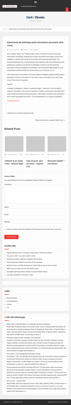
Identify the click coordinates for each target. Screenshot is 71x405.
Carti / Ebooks (35, 17)
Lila (8, 307)
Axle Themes (64, 402)
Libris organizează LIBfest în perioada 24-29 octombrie (24, 262)
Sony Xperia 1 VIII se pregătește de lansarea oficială (23, 354)
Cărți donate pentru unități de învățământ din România (24, 259)
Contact (9, 304)
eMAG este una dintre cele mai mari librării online (23, 268)
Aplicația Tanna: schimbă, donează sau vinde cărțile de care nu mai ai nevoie (32, 265)
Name (7, 207)
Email (6, 214)
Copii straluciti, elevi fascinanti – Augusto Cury (34, 164)
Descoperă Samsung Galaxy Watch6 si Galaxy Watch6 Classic (27, 272)
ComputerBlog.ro (12, 301)
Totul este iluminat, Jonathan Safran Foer (49, 120)
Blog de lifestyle (12, 298)
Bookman (25, 50)
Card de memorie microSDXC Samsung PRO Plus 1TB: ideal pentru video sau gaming (34, 367)
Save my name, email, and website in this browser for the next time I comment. (34, 229)
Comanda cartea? (13, 101)
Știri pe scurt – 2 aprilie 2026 (16, 381)
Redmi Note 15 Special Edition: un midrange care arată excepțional (28, 324)
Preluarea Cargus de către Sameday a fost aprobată (23, 338)
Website (7, 222)
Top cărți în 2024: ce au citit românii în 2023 (21, 256)
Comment (8, 184)
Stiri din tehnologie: (16, 317)
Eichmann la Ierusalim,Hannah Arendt (21, 113)
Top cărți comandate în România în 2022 (20, 275)
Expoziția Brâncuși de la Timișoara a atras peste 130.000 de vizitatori (29, 253)
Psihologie (36, 50)
